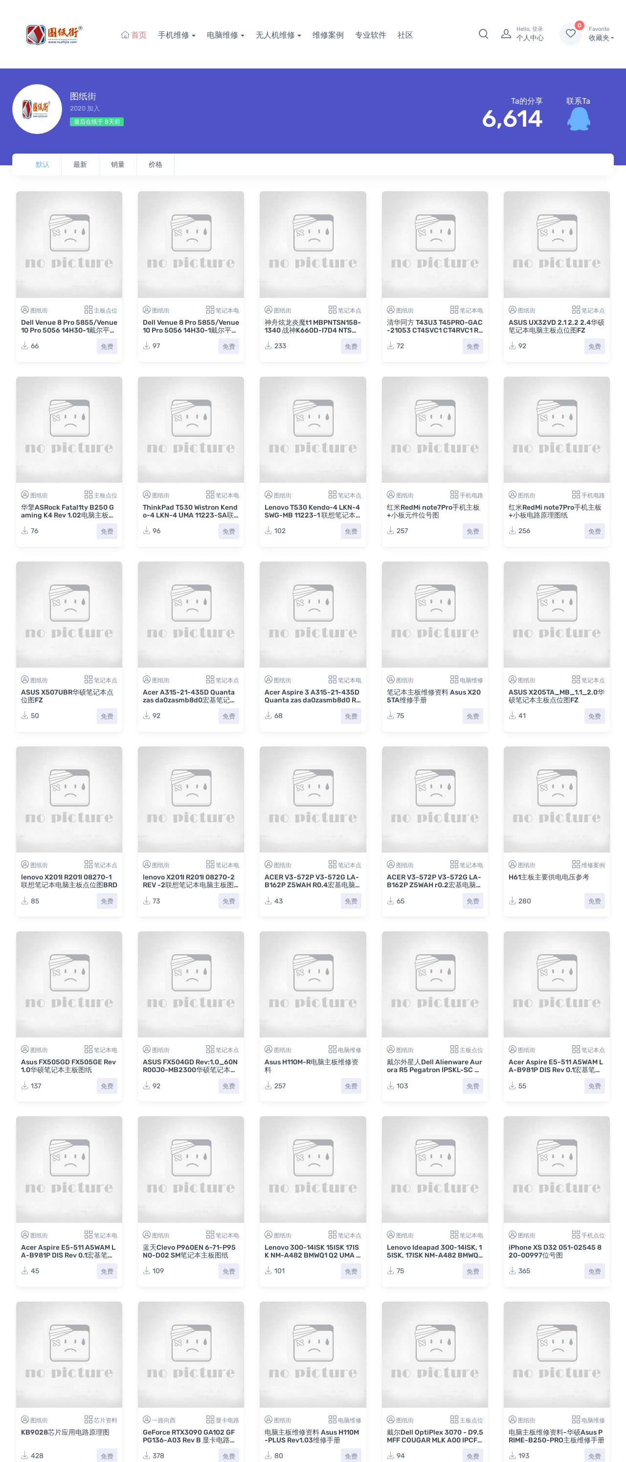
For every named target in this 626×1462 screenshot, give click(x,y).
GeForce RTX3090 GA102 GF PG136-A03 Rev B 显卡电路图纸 (190, 1440)
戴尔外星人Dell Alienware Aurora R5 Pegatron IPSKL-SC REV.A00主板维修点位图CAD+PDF (435, 1074)
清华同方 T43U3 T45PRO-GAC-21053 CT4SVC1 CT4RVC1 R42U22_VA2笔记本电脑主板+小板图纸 (435, 334)
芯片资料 (105, 1420)
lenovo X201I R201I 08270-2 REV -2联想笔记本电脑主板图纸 (189, 885)
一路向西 (164, 1420)
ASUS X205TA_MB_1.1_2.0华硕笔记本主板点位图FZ (556, 696)
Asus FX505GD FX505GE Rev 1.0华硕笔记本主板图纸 (68, 1066)
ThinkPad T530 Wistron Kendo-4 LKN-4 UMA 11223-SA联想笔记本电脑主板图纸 (190, 515)
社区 (405, 35)
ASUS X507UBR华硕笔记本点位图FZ (67, 696)
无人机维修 (275, 35)
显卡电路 (227, 1420)
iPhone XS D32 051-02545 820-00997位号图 (555, 1251)
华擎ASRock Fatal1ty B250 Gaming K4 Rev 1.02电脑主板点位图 (68, 515)
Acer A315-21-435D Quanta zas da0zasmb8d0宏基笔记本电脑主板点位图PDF (190, 700)
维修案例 (328, 35)
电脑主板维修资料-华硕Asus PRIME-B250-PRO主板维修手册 (556, 1436)
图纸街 (39, 310)
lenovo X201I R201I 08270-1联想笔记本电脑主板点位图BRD (69, 881)
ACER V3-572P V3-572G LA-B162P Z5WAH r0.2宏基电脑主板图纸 (435, 885)
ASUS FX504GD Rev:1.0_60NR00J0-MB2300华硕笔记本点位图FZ (190, 1070)
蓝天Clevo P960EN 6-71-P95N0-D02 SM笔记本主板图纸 (189, 1251)
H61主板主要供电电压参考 (549, 877)
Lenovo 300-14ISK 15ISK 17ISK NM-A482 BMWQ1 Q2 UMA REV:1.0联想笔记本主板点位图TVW (312, 1259)
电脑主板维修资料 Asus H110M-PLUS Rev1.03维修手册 (312, 1436)
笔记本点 (349, 310)
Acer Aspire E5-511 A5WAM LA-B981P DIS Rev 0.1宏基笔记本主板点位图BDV (556, 1070)
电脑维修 (222, 35)
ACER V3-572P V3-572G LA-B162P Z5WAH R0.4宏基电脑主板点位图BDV (312, 885)
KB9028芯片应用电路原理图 (65, 1432)
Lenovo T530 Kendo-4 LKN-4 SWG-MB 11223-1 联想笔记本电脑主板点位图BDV (312, 515)
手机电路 (471, 495)
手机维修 (173, 35)
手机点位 (593, 1235)
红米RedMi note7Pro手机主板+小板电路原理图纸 (555, 511)
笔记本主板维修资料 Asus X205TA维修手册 (434, 696)
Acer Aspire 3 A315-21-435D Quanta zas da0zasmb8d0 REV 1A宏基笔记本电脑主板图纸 (312, 700)
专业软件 (370, 35)
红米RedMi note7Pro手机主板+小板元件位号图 (433, 511)
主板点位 (105, 310)
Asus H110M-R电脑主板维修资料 (311, 1066)
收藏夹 (601, 33)
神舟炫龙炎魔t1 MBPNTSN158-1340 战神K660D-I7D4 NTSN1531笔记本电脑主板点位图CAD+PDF (313, 334)
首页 (134, 35)
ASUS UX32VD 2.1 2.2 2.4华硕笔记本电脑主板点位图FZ (556, 326)
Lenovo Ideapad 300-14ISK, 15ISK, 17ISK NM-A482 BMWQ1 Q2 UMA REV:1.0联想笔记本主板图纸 (434, 1259)
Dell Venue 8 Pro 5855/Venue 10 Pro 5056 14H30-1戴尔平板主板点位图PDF (69, 330)
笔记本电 (227, 310)
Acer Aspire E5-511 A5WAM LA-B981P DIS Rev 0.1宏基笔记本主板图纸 (68, 1255)
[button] (483, 34)
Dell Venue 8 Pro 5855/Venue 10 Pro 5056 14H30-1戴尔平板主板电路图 (191, 330)
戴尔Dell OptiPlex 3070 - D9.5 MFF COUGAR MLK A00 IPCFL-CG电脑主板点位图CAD (435, 1440)
